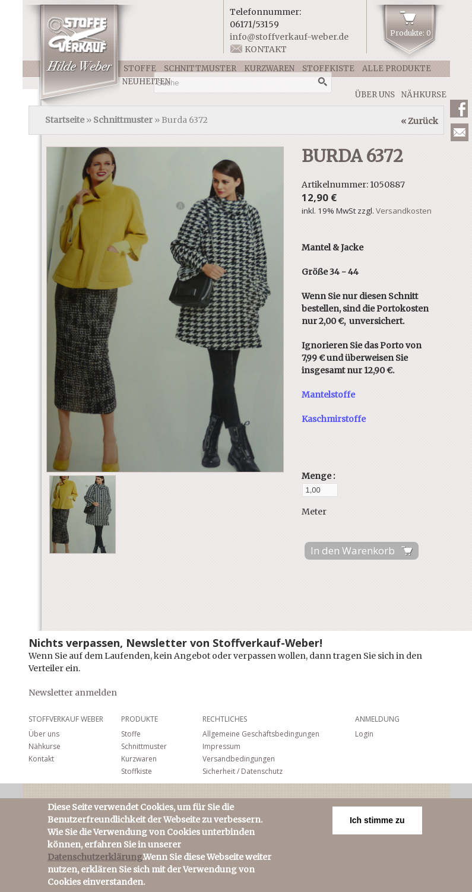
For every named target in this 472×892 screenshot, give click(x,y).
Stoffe (139, 69)
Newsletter (459, 132)
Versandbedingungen (238, 759)
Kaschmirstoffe (334, 419)
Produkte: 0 (410, 32)
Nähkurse (423, 95)
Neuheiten (146, 82)
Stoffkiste (328, 69)
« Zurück (419, 121)
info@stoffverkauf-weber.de (289, 36)
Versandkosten (404, 210)
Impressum (221, 746)
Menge (317, 476)
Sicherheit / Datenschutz (242, 771)
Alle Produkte (396, 69)
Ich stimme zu (377, 822)
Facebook (459, 109)
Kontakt (266, 49)
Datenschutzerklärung (94, 858)
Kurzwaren (269, 69)
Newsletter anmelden (72, 692)
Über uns (375, 95)
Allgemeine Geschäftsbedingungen (260, 734)
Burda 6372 (352, 156)
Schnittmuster (200, 69)
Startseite (64, 120)
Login (364, 734)
